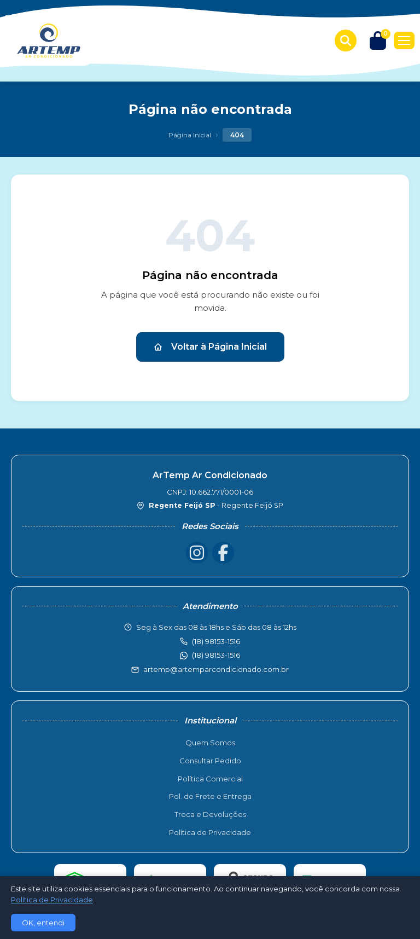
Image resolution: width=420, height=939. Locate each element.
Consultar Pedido (210, 760)
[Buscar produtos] (346, 40)
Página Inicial (189, 135)
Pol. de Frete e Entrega (210, 796)
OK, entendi (43, 922)
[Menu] (404, 40)
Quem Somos (210, 742)
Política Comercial (210, 778)
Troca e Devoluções (210, 814)
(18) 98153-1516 (216, 655)
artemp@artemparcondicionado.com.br (216, 669)
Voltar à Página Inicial (210, 346)
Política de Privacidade (210, 832)
